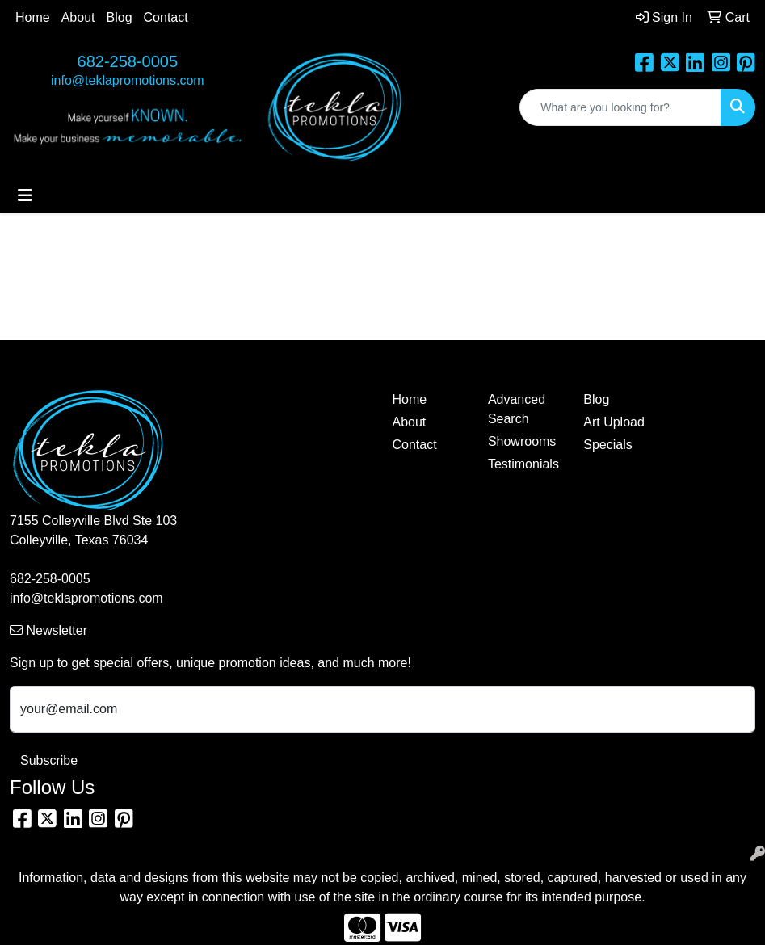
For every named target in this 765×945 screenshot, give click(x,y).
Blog (119, 17)
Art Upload (614, 422)
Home (32, 17)
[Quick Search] (620, 107)
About (78, 17)
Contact (166, 17)
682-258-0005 (128, 61)
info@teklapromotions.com (127, 80)
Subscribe (49, 760)
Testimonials (523, 464)
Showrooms (522, 441)
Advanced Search (516, 409)
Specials (607, 445)
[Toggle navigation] (25, 195)
